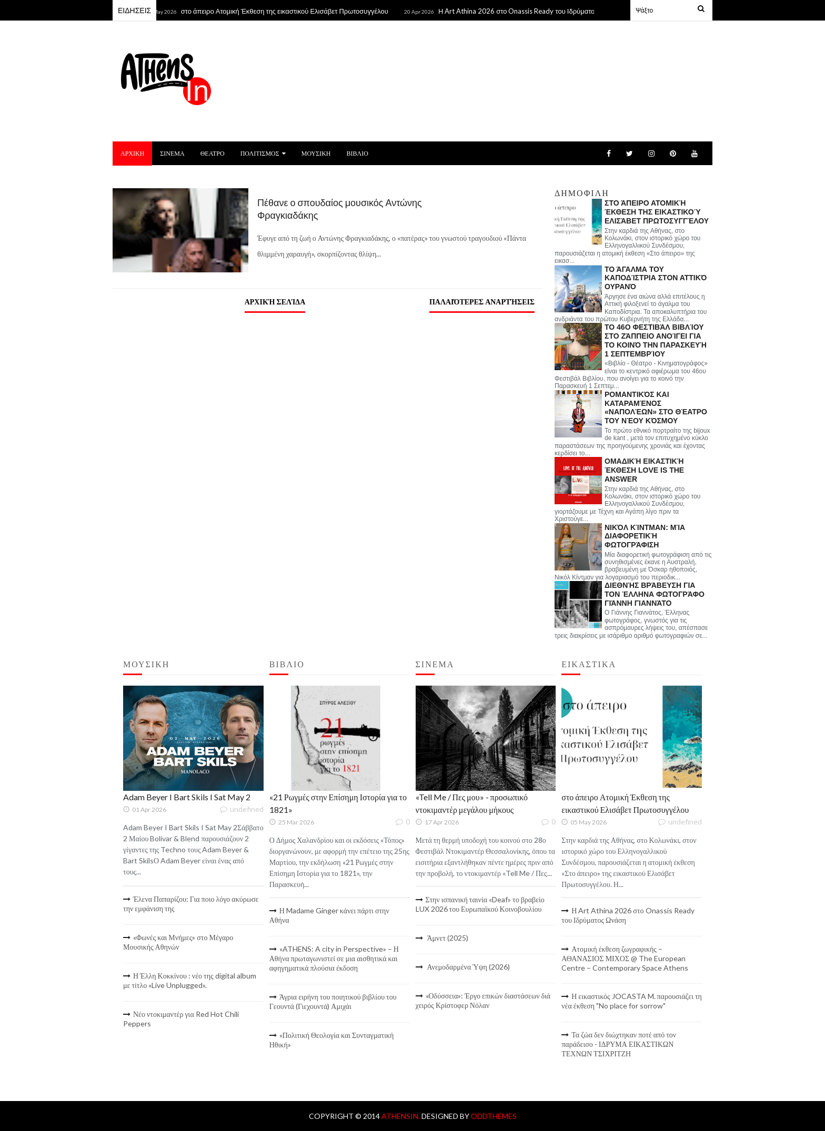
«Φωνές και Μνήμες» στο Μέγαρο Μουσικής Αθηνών (178, 942)
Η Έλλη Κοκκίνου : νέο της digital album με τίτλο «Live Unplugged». (189, 980)
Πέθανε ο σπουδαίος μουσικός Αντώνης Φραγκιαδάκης (339, 208)
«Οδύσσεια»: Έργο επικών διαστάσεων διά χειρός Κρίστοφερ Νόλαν (483, 1000)
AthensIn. (401, 1116)
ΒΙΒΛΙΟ (357, 153)
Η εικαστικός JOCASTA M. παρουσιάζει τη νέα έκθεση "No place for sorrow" (631, 1001)
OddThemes (494, 1116)
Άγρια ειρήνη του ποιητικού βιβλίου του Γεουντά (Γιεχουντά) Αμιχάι (333, 1001)
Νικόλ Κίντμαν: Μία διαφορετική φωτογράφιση (645, 536)
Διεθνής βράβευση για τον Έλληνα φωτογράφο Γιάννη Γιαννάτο (655, 594)
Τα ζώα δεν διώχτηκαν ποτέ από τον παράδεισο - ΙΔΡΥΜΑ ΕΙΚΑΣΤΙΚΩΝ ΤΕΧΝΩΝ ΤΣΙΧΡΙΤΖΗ (618, 1044)
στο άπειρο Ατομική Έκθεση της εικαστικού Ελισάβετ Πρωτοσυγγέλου (289, 11)
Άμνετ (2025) (447, 937)
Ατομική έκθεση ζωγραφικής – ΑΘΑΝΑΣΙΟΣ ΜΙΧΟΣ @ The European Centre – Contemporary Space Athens (624, 958)
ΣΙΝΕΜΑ (172, 153)
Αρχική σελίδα (275, 301)
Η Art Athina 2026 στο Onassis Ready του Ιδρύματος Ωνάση (533, 11)
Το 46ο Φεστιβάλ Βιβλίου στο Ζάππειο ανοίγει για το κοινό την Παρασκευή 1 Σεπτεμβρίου (656, 340)
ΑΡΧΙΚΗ (132, 153)
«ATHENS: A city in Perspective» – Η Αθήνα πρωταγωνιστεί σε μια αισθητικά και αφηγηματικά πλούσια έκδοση (334, 958)
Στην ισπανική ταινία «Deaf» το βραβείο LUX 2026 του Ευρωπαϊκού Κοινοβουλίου (480, 904)
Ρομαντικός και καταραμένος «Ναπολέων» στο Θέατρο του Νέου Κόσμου (656, 407)
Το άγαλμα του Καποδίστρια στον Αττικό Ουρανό (656, 278)
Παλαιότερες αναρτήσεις (482, 301)
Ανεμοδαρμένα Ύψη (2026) (468, 966)
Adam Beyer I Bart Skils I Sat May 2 (186, 797)
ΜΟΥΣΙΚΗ (316, 153)
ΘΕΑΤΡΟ (212, 153)
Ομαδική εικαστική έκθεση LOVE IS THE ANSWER (644, 470)
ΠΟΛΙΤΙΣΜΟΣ (263, 153)
